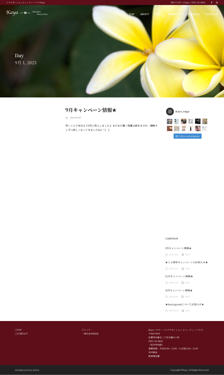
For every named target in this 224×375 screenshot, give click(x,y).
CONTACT (212, 14)
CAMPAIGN (194, 14)
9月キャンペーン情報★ (90, 109)
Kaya (186, 255)
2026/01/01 (173, 255)
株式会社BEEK (91, 334)
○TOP (17, 330)
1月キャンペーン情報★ (178, 248)
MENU (161, 14)
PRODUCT (176, 14)
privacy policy (28, 370)
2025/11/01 (173, 297)
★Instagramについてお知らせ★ (183, 304)
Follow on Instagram (187, 136)
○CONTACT (20, 334)
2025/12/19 (173, 269)
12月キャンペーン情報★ (179, 276)
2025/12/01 (173, 283)
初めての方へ (180, 2)
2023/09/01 (74, 117)
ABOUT (147, 14)
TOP (135, 14)
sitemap (18, 370)
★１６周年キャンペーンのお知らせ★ (186, 262)
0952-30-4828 (199, 2)
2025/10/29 (173, 311)
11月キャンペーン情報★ (179, 290)
